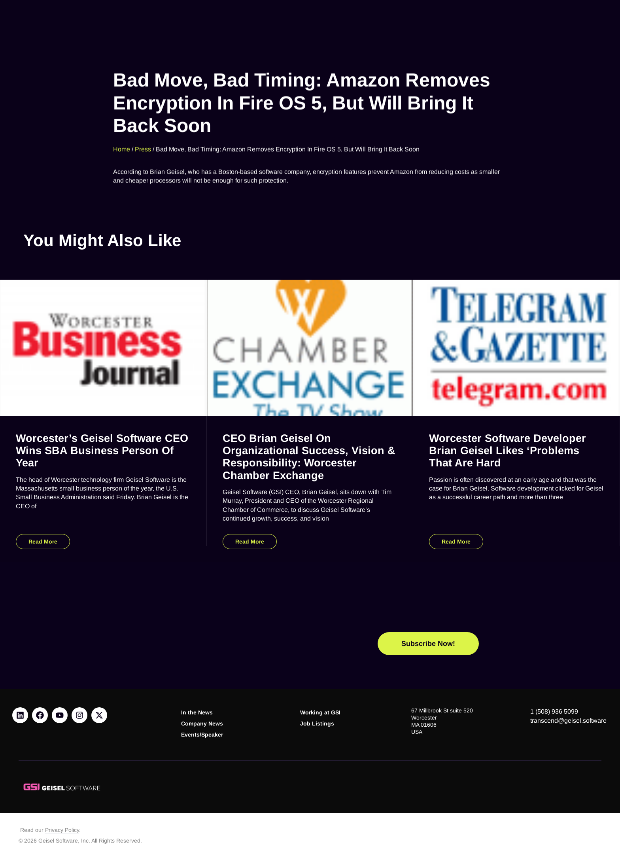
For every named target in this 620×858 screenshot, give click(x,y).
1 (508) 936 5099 (554, 711)
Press (143, 142)
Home (121, 142)
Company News (202, 724)
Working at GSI (320, 713)
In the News (197, 713)
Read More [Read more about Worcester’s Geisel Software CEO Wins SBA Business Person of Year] (42, 541)
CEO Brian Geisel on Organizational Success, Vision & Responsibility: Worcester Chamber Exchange (309, 456)
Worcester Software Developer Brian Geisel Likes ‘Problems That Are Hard (507, 450)
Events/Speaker (202, 735)
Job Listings (317, 724)
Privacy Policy (62, 830)
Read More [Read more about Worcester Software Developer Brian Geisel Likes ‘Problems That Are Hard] (456, 541)
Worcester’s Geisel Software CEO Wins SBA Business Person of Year (102, 450)
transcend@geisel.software (568, 720)
